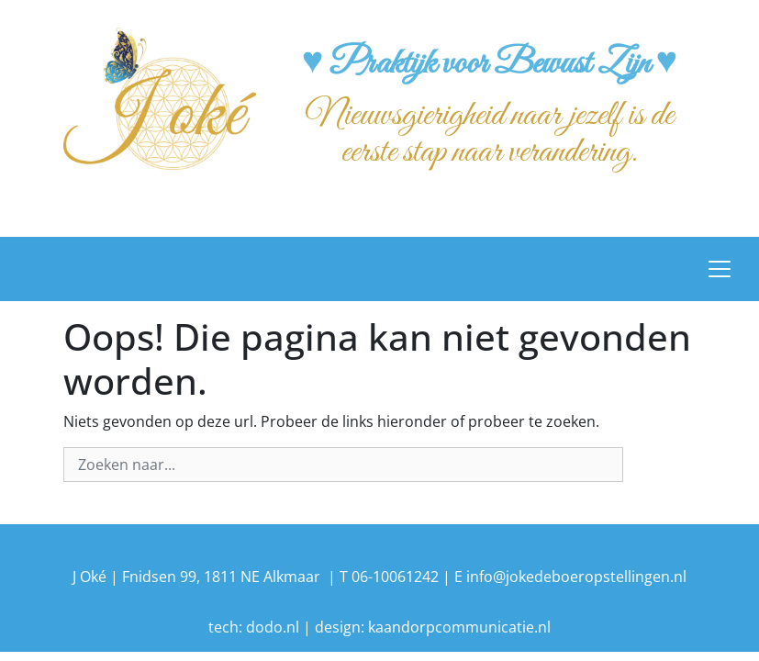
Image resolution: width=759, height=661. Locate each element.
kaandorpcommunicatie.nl (459, 627)
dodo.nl (272, 627)
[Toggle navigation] (719, 269)
